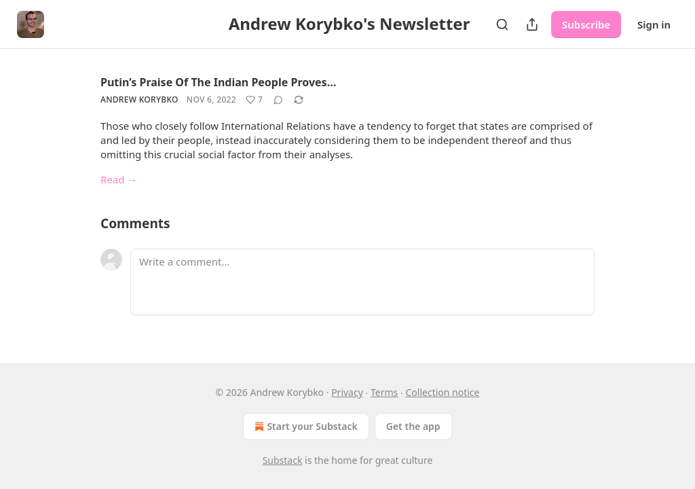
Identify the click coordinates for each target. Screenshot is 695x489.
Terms (384, 392)
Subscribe (586, 24)
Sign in (654, 24)
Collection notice (442, 392)
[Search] (502, 24)
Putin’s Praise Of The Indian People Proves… (218, 82)
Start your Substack (304, 426)
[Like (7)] (254, 100)
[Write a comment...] (362, 281)
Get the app (413, 426)
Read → (118, 179)
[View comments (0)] (278, 100)
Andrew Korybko (139, 99)
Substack (283, 460)
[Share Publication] (532, 24)
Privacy (347, 392)
